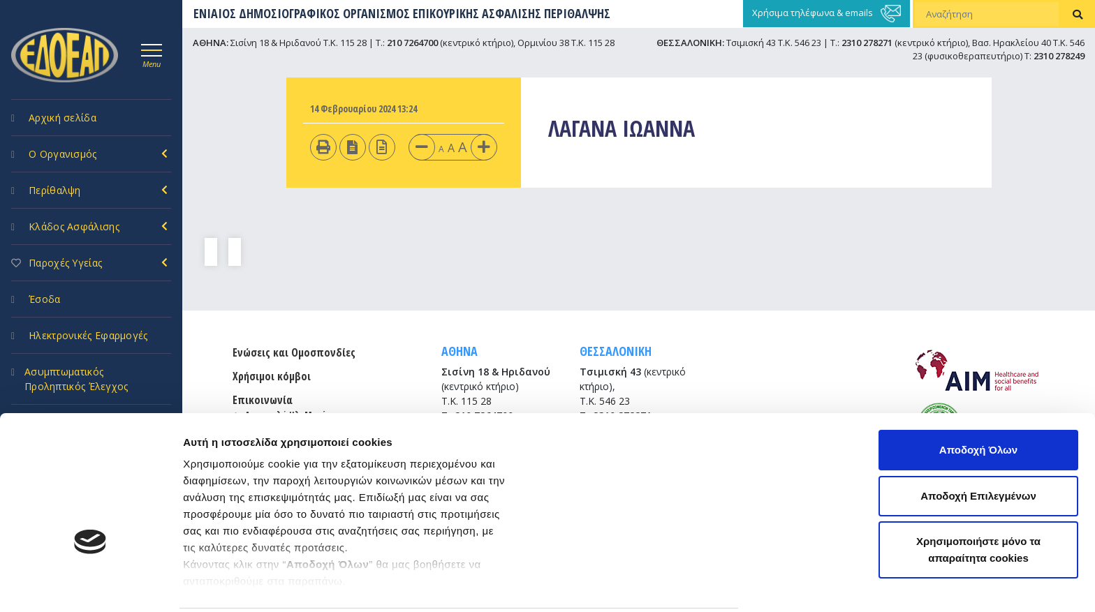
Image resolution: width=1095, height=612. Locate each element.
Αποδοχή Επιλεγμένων (978, 396)
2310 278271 (867, 42)
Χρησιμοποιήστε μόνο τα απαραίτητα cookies (978, 449)
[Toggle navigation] (151, 53)
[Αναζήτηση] (987, 14)
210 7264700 (412, 42)
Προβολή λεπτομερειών (243, 584)
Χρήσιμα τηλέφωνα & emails (826, 13)
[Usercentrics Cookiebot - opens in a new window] (90, 584)
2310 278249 (1059, 56)
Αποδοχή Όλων (978, 350)
